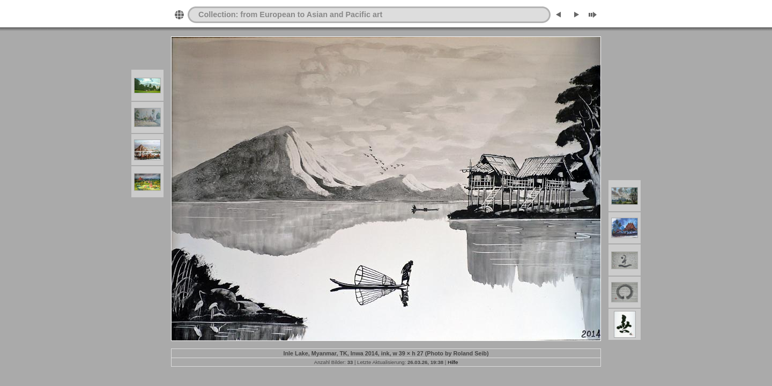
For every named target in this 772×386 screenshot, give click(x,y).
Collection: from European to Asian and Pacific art (290, 14)
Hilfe (453, 362)
